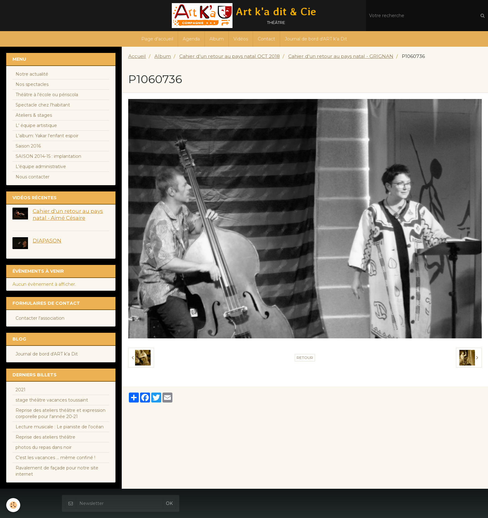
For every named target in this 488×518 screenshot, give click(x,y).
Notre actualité (32, 74)
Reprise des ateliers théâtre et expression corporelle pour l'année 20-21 (61, 413)
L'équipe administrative (41, 166)
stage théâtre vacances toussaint (52, 400)
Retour (305, 357)
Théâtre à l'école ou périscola (47, 94)
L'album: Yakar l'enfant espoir (47, 136)
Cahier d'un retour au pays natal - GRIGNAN (340, 56)
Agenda (191, 39)
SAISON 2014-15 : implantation (48, 156)
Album (216, 39)
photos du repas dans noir (44, 447)
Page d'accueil (157, 39)
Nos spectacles (32, 84)
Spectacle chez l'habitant (43, 105)
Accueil (137, 56)
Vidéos (240, 39)
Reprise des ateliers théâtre (45, 437)
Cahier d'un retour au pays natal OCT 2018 (229, 56)
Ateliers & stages (34, 115)
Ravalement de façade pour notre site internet (57, 471)
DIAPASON (47, 241)
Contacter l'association (40, 318)
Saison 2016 (28, 146)
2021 (21, 390)
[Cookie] (13, 505)
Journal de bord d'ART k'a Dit (316, 39)
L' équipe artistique (36, 125)
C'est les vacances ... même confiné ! (55, 457)
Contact (266, 39)
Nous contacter (32, 177)
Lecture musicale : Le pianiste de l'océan (60, 427)
